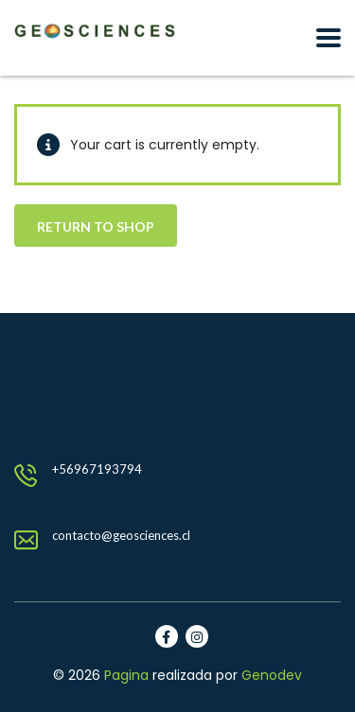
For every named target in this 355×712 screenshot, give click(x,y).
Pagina (126, 675)
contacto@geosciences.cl (121, 535)
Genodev (271, 675)
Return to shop (95, 226)
